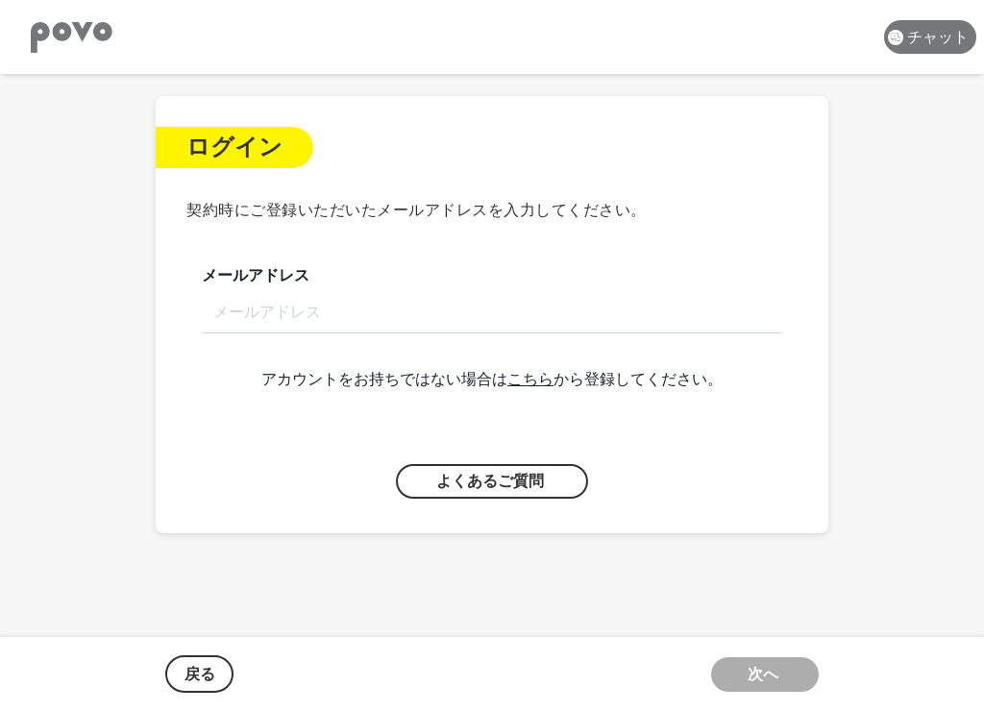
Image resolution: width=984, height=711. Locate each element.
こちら (530, 379)
